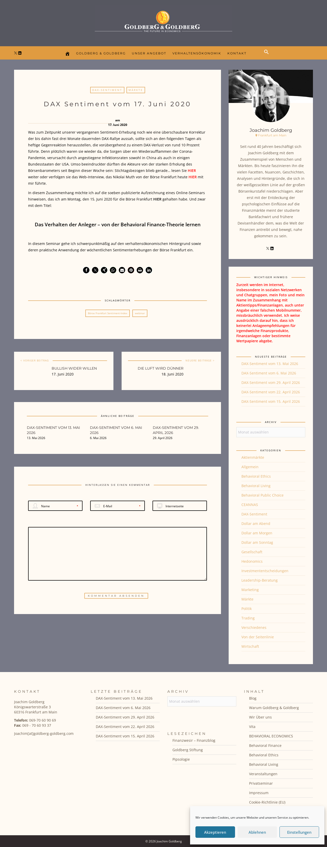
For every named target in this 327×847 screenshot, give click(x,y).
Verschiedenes (253, 627)
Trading (248, 618)
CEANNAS (249, 504)
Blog (252, 698)
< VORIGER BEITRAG (34, 360)
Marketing (250, 589)
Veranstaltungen (263, 773)
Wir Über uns (260, 717)
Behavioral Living (256, 485)
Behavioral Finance (265, 745)
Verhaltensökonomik (196, 53)
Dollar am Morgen (256, 533)
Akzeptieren (215, 832)
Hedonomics (252, 561)
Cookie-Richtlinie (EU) (267, 802)
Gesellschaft (251, 551)
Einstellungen (299, 832)
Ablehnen (257, 832)
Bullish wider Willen (74, 368)
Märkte (136, 90)
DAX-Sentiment (107, 90)
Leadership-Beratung (259, 580)
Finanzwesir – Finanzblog (193, 740)
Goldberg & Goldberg (101, 53)
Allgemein (250, 466)
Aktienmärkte (252, 457)
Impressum (258, 792)
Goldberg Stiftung (187, 749)
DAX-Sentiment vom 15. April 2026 (270, 401)
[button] (268, 56)
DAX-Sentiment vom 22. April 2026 (270, 392)
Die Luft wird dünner (160, 368)
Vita (252, 726)
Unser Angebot (149, 53)
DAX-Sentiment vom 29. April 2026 (270, 382)
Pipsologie (181, 759)
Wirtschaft (250, 646)
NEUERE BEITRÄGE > (200, 360)
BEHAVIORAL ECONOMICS (271, 736)
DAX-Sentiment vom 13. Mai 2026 (269, 363)
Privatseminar (261, 783)
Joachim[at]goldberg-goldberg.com (44, 733)
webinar (140, 313)
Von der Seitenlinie (257, 636)
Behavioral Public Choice (262, 495)
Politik (246, 608)
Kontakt (237, 53)
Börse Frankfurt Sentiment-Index (107, 313)
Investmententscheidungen (264, 570)
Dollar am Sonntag (257, 542)
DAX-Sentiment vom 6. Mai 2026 (268, 373)
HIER (192, 170)
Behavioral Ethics (256, 476)
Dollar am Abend (255, 523)
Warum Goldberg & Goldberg (274, 707)
